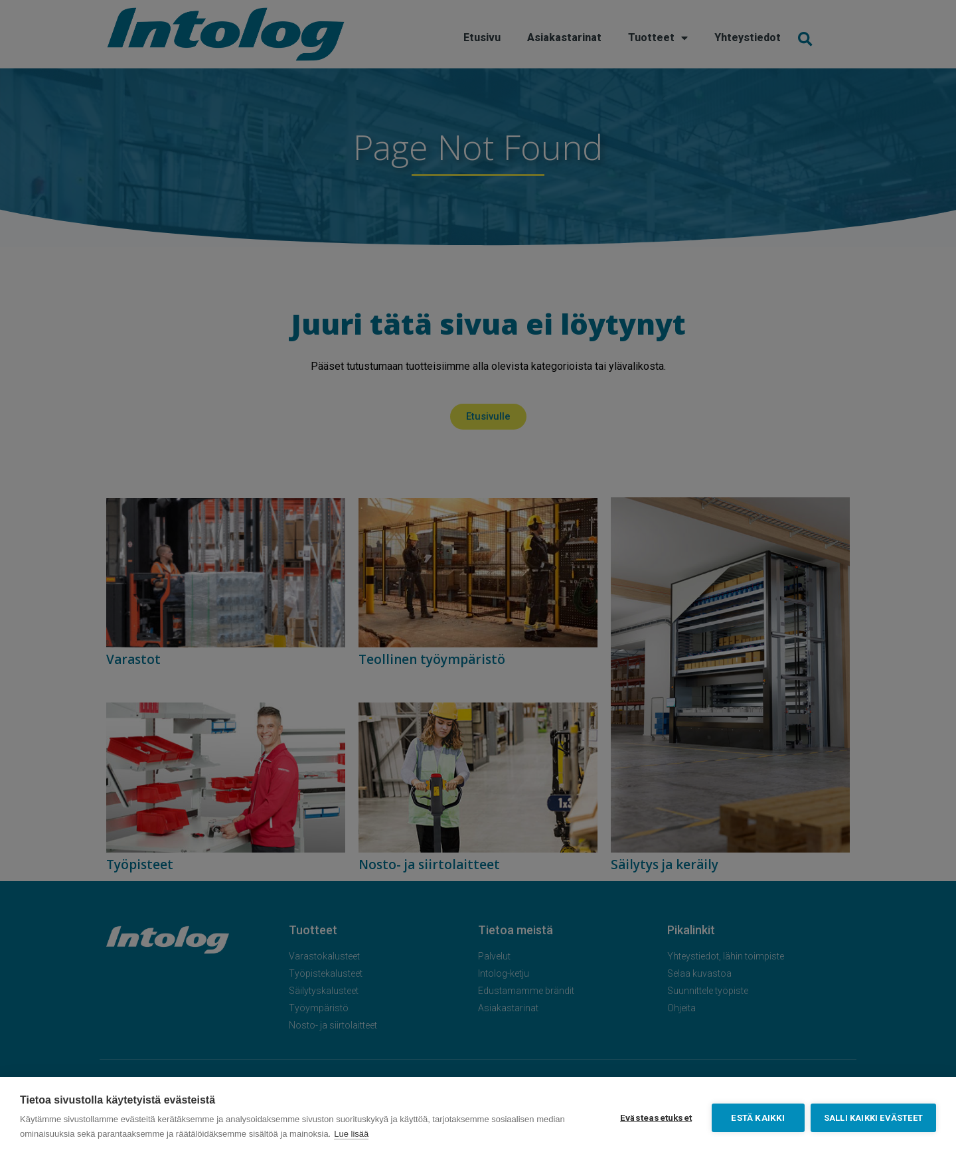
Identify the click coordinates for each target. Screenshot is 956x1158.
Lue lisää (351, 1134)
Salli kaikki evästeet (873, 1118)
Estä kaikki (757, 1117)
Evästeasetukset (655, 1117)
